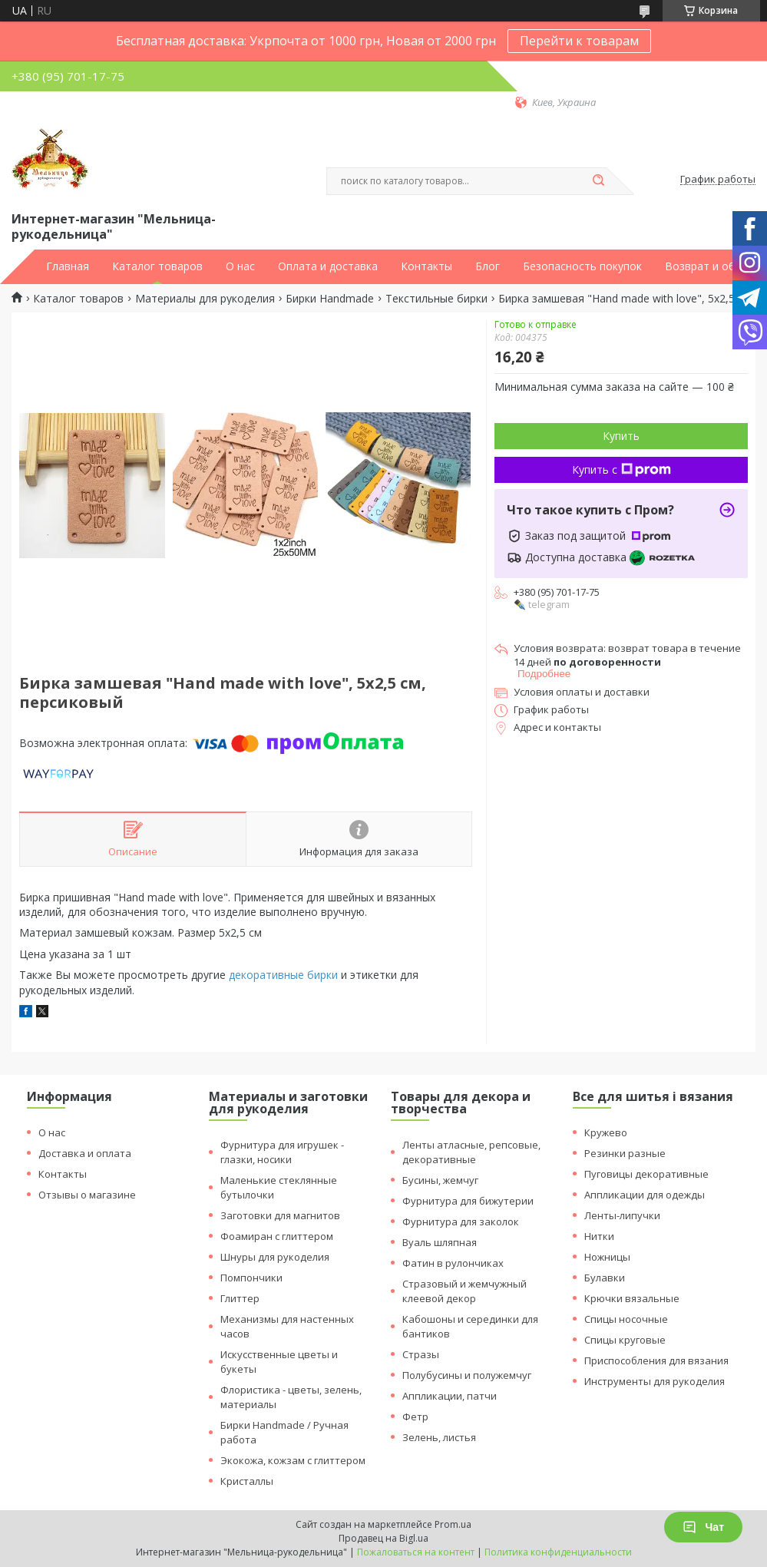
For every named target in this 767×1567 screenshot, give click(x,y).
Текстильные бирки (436, 299)
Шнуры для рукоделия (274, 1257)
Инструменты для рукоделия (654, 1381)
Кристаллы (246, 1481)
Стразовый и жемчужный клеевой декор (464, 1291)
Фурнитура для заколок (460, 1221)
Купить (621, 435)
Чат (703, 1527)
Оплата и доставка (328, 266)
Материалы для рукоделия (205, 299)
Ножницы (607, 1257)
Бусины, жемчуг (440, 1180)
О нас (240, 266)
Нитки (599, 1236)
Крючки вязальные (631, 1298)
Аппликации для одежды (644, 1195)
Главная (67, 266)
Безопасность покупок (582, 266)
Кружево (605, 1132)
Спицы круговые (625, 1340)
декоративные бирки (283, 974)
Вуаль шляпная (439, 1242)
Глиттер (240, 1298)
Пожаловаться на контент (415, 1552)
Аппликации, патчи (449, 1396)
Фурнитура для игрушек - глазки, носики (282, 1152)
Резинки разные (625, 1153)
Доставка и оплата (84, 1153)
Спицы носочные (626, 1319)
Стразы (420, 1354)
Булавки (604, 1277)
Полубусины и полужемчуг (466, 1375)
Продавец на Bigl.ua (383, 1538)
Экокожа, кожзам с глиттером (292, 1460)
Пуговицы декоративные (646, 1174)
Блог (487, 266)
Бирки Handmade (330, 299)
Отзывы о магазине (87, 1195)
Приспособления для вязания (656, 1360)
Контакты (426, 266)
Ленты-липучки (622, 1215)
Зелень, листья (439, 1437)
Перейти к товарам (579, 40)
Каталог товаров (157, 266)
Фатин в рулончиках (453, 1263)
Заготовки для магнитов (280, 1215)
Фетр (415, 1416)
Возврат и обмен (710, 266)
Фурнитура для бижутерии (468, 1201)
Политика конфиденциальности (558, 1552)
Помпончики (251, 1277)
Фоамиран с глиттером (276, 1236)
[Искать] (599, 181)
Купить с (621, 469)
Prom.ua (453, 1524)
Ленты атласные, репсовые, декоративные (471, 1152)
